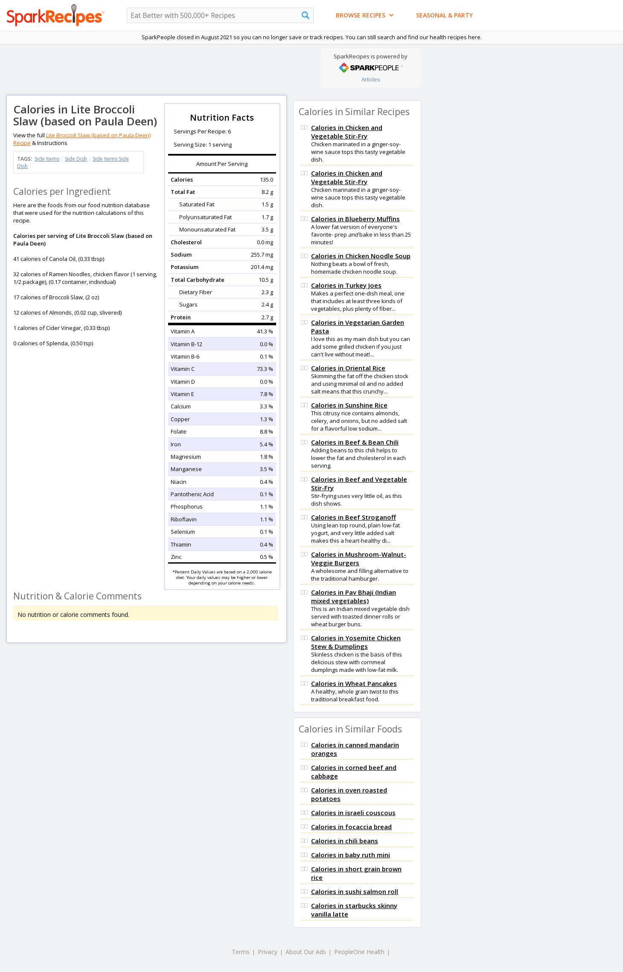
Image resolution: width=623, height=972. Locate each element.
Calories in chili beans (344, 840)
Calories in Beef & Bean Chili (355, 442)
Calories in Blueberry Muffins (355, 218)
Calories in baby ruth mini (350, 854)
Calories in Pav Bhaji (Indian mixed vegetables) (353, 596)
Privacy (267, 952)
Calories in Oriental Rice (348, 368)
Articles (370, 79)
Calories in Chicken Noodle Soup (360, 256)
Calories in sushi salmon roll (354, 891)
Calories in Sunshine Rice (349, 405)
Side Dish (76, 158)
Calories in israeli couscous (353, 812)
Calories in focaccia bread (351, 826)
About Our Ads (305, 952)
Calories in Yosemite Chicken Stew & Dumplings (356, 642)
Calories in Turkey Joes (346, 285)
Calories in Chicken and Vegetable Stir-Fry (346, 131)
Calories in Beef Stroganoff (353, 517)
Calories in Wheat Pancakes (354, 683)
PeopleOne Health (359, 952)
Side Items (47, 158)
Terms (241, 952)
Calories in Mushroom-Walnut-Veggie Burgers (358, 558)
